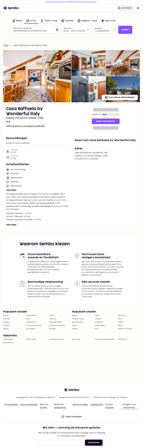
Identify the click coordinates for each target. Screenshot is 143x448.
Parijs (97, 315)
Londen (98, 319)
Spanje (5, 315)
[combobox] (33, 31)
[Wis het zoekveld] (57, 29)
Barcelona (122, 315)
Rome (120, 319)
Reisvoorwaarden (29, 404)
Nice (96, 329)
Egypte (6, 329)
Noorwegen (30, 329)
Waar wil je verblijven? (22, 28)
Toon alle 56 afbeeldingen (120, 97)
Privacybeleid (11, 404)
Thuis (6, 45)
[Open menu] (138, 8)
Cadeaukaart (96, 404)
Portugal (52, 329)
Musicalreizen (8, 343)
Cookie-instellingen (71, 416)
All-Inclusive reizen (56, 339)
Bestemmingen (80, 404)
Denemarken (31, 315)
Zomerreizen (8, 339)
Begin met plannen (105, 121)
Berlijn (120, 325)
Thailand (6, 325)
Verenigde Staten (55, 322)
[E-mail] (60, 443)
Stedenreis (122, 339)
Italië (28, 319)
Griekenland (31, 322)
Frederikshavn (77, 322)
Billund (74, 315)
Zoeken (125, 29)
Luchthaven (96, 114)
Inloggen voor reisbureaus (129, 406)
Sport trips (76, 339)
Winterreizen (31, 339)
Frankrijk (6, 319)
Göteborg (99, 322)
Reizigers (98, 28)
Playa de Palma (78, 319)
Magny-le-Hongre (125, 329)
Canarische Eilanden (57, 325)
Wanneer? (68, 28)
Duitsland (52, 319)
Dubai (74, 325)
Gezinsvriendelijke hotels (105, 339)
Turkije (51, 315)
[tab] (17, 21)
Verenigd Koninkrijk (33, 325)
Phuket (120, 322)
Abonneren (93, 442)
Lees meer (11, 190)
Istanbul (75, 329)
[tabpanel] (71, 30)
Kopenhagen (100, 325)
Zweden (6, 322)
